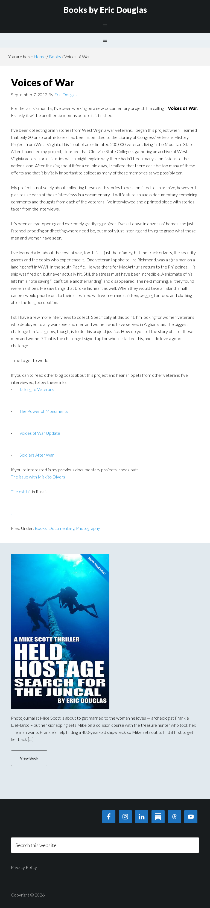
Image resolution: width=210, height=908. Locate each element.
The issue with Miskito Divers (38, 476)
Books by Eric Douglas (105, 9)
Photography (88, 528)
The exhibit (21, 491)
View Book (29, 758)
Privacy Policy (24, 867)
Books (41, 528)
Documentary (61, 528)
